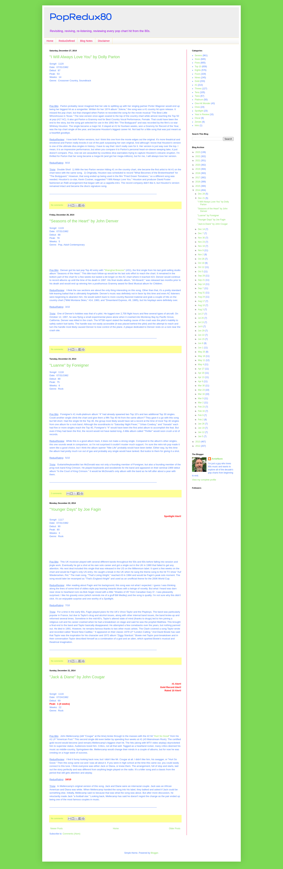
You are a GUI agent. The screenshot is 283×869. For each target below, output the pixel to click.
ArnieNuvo (217, 459)
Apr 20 (201, 373)
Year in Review (202, 114)
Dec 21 (201, 198)
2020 (198, 165)
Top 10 (198, 66)
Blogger (154, 853)
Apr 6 (201, 381)
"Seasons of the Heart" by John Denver (84, 221)
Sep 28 (201, 275)
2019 (198, 169)
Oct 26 (201, 259)
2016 (198, 181)
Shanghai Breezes (114, 270)
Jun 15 (201, 339)
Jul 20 (201, 318)
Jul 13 (201, 322)
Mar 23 (201, 390)
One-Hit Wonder (202, 103)
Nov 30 (201, 237)
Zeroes (198, 122)
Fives (197, 62)
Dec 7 (201, 233)
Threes (198, 88)
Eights (198, 70)
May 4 (201, 364)
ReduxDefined (67, 40)
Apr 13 (201, 377)
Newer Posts (56, 828)
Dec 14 (201, 229)
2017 (198, 177)
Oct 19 (201, 263)
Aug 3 (201, 309)
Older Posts (174, 828)
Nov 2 (201, 254)
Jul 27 (201, 314)
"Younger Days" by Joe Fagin (75, 509)
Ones (197, 107)
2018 (198, 173)
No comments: (57, 205)
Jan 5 (201, 436)
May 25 (202, 352)
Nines (197, 77)
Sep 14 (201, 284)
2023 (198, 152)
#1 (196, 85)
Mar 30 (201, 385)
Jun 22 (201, 335)
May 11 (202, 360)
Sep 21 (201, 280)
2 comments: (57, 493)
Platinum (199, 99)
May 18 (202, 356)
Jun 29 (201, 330)
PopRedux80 (80, 16)
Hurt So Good (161, 736)
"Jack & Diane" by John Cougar (77, 677)
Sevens (198, 55)
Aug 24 (201, 297)
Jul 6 (200, 326)
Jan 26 (201, 423)
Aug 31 (201, 292)
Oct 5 (201, 271)
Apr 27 (201, 369)
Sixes (197, 59)
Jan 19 (201, 428)
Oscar (198, 118)
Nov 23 (201, 242)
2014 (198, 190)
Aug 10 (201, 305)
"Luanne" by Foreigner (69, 365)
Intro (197, 125)
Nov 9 (201, 250)
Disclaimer (104, 40)
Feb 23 (201, 406)
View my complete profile (204, 480)
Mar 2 (201, 402)
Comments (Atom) (71, 833)
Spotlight (199, 111)
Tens (197, 92)
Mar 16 (201, 394)
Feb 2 (201, 419)
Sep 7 (201, 288)
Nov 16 (201, 246)
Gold (197, 81)
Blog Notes (86, 40)
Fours (197, 74)
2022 (198, 156)
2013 (198, 441)
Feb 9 (201, 415)
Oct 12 (201, 267)
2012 (198, 446)
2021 (198, 160)
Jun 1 (201, 347)
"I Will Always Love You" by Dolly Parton (84, 57)
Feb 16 (201, 411)
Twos (197, 96)
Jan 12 (201, 432)
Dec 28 (201, 194)
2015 (198, 186)
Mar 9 (201, 398)
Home (50, 40)
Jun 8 (201, 343)
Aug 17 (201, 301)
